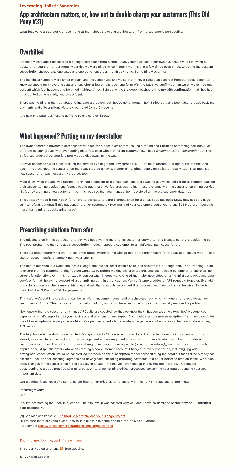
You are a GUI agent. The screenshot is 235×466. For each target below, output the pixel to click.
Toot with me (29, 440)
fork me (46, 440)
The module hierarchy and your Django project (91, 416)
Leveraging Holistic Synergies (49, 5)
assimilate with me (68, 440)
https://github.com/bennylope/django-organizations (75, 426)
